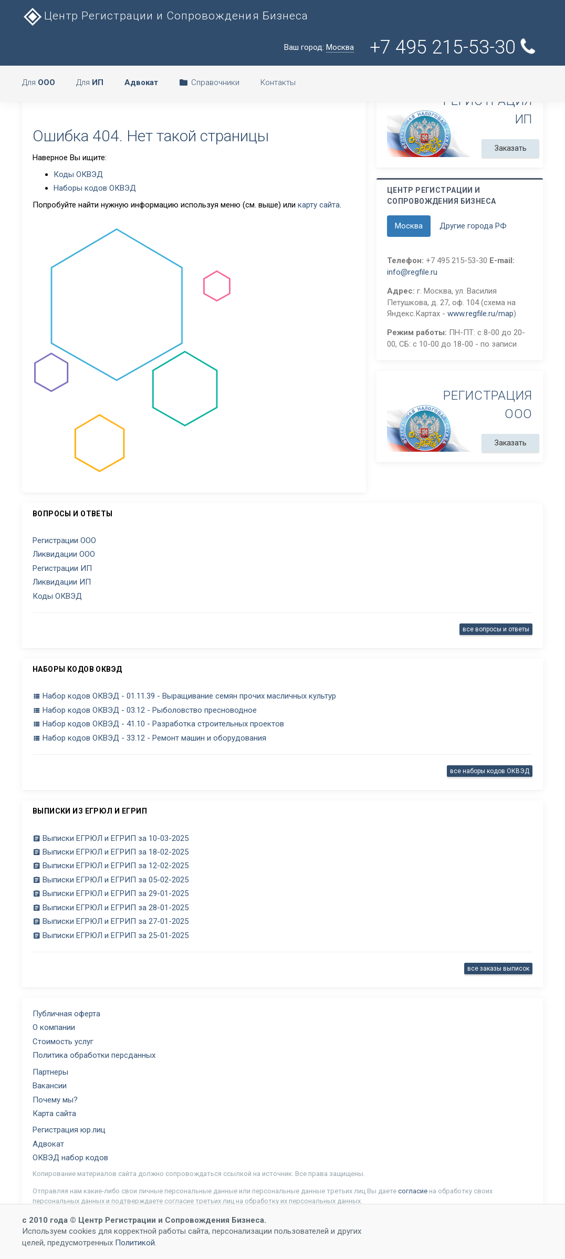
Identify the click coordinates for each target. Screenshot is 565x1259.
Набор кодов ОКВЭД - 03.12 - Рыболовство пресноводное (145, 710)
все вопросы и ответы (496, 629)
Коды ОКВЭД (78, 174)
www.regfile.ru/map (480, 313)
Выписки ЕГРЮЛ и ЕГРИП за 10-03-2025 (111, 838)
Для (38, 82)
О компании (54, 1027)
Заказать (510, 148)
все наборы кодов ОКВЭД (489, 771)
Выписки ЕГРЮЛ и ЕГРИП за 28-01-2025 (111, 907)
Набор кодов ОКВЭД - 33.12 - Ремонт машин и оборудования (149, 738)
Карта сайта (54, 1113)
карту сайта (319, 205)
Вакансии (50, 1085)
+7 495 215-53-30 (453, 47)
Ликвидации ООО (64, 554)
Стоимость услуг (63, 1041)
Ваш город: (319, 48)
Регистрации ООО (64, 540)
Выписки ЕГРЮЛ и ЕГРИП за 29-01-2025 (111, 893)
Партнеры (50, 1072)
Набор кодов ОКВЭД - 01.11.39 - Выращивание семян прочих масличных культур (184, 696)
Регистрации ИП (62, 568)
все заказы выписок (498, 968)
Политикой (135, 1242)
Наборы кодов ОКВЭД (95, 188)
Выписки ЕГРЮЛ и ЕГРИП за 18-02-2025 (111, 852)
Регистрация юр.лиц (69, 1130)
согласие (412, 1191)
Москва (409, 226)
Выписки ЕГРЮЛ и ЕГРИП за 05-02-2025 (111, 880)
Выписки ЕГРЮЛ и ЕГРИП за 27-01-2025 (111, 921)
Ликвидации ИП (62, 582)
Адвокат (48, 1144)
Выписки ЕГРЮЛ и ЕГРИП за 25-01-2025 (111, 935)
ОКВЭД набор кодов (70, 1157)
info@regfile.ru (412, 272)
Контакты (278, 82)
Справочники (209, 82)
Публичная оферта (66, 1013)
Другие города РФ (473, 226)
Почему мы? (55, 1100)
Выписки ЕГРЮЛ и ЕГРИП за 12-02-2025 (111, 865)
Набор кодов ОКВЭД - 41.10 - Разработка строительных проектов (158, 724)
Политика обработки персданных (94, 1055)
